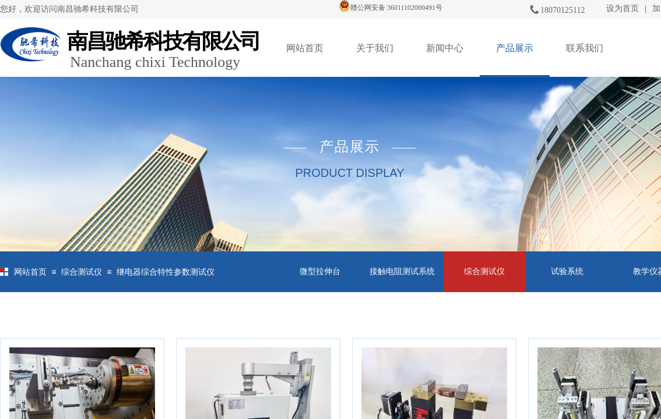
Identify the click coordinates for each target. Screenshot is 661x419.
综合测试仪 (81, 272)
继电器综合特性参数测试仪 (166, 272)
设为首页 (622, 8)
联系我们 (584, 48)
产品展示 (514, 48)
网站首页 (305, 48)
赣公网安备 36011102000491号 (390, 7)
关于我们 (374, 48)
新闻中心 (444, 48)
